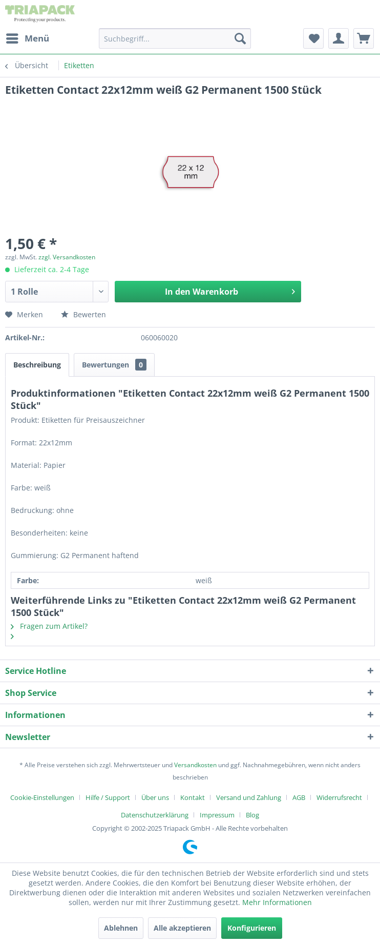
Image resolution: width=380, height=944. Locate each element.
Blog (252, 814)
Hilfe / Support (108, 797)
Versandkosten (195, 765)
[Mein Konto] (338, 38)
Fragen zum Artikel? (49, 626)
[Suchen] (240, 38)
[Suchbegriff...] (175, 38)
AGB (298, 797)
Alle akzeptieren (182, 928)
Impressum (217, 814)
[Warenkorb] (363, 38)
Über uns (155, 797)
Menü (27, 37)
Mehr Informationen (277, 902)
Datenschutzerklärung (154, 814)
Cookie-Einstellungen (42, 797)
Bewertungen (114, 365)
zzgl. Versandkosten (66, 257)
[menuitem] (27, 38)
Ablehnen (121, 928)
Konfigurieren (251, 928)
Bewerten (83, 314)
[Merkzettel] (313, 38)
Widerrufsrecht (339, 797)
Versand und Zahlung (248, 797)
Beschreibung (37, 365)
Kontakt (192, 797)
